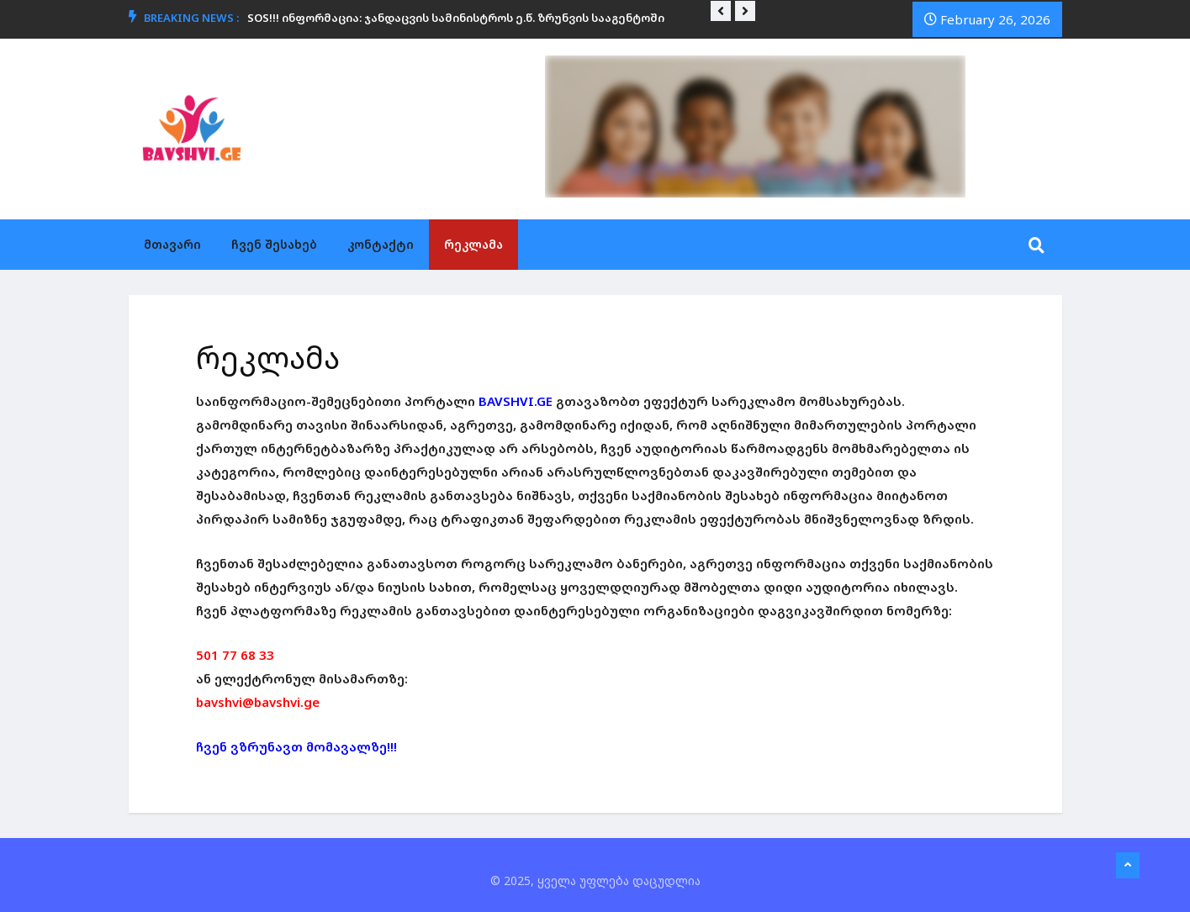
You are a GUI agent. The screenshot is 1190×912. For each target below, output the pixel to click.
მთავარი (172, 244)
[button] (721, 11)
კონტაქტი (380, 244)
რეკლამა (473, 244)
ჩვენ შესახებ (274, 244)
